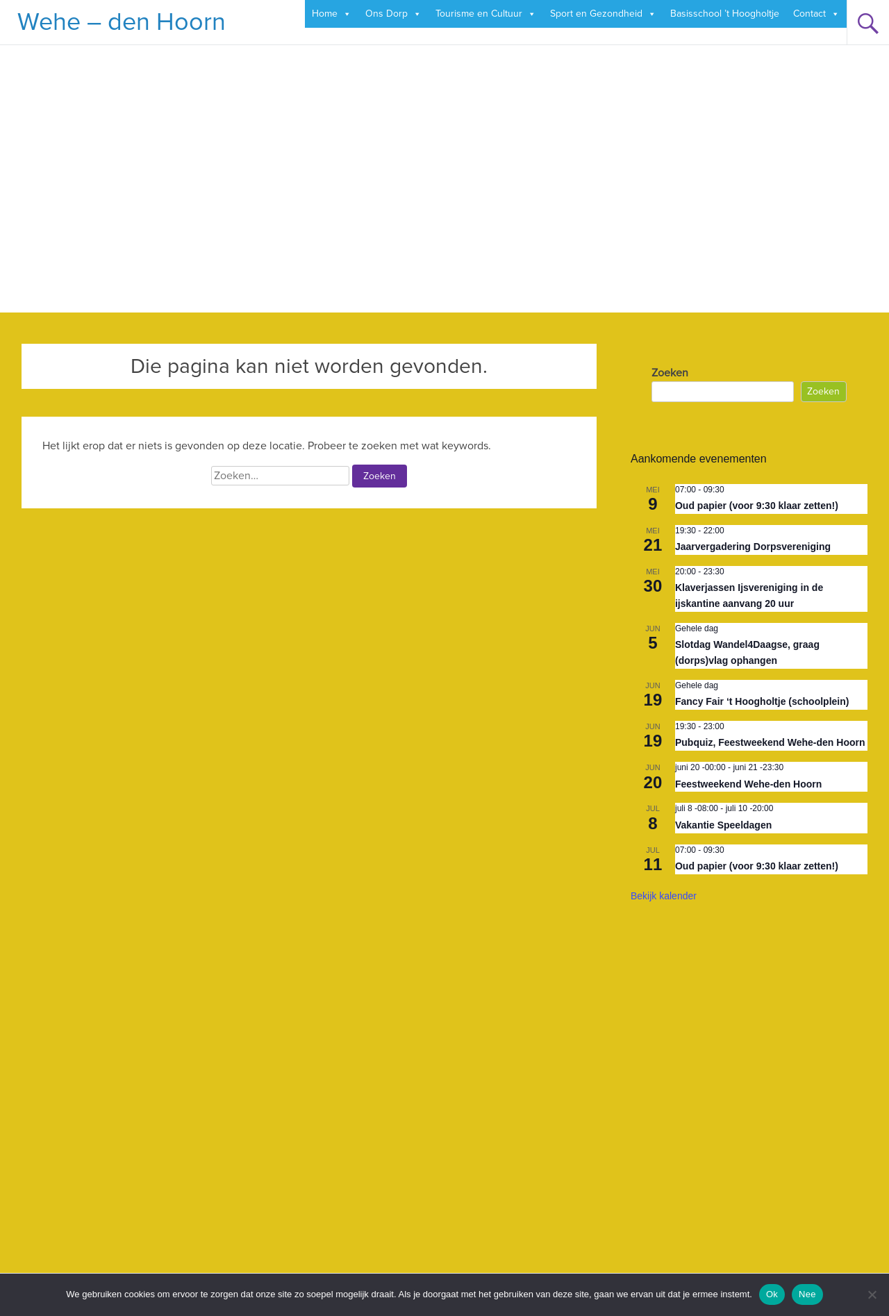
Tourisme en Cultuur (485, 14)
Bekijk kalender (664, 895)
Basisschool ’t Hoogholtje (724, 13)
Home (331, 14)
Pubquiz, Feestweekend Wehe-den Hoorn (770, 742)
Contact (816, 14)
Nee (807, 1294)
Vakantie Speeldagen (723, 825)
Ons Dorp (393, 14)
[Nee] (872, 1294)
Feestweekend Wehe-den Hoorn (748, 784)
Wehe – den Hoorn (121, 22)
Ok (772, 1294)
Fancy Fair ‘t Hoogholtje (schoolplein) (762, 701)
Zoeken (669, 373)
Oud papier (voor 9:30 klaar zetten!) (756, 505)
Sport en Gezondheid (603, 14)
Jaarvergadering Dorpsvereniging (753, 546)
